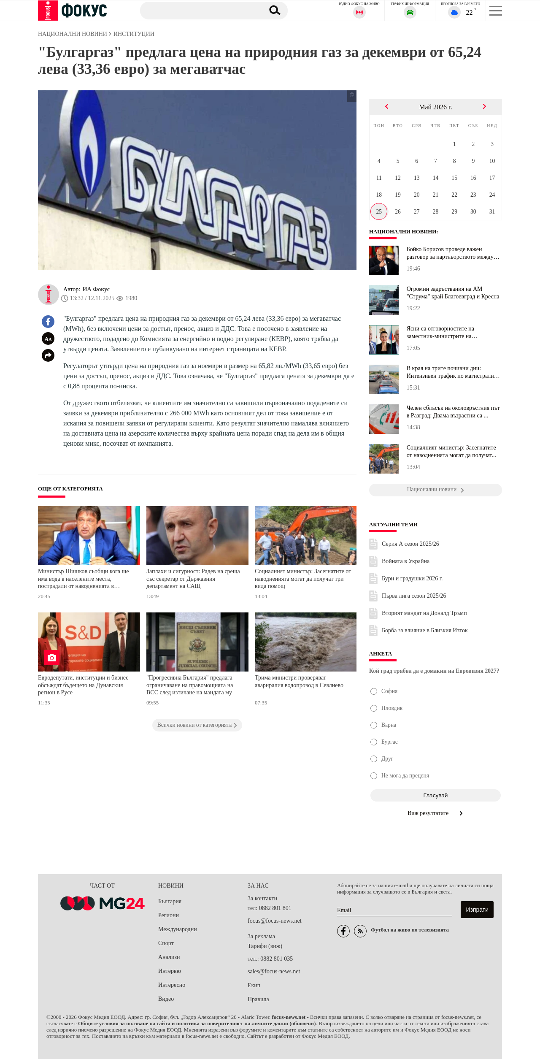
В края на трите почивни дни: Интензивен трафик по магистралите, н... (454, 372)
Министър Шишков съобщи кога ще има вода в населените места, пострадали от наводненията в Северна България (83, 579)
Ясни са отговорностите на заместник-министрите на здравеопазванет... (440, 332)
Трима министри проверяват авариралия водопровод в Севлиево (299, 681)
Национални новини (402, 232)
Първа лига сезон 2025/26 (414, 596)
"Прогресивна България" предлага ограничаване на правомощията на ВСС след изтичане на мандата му (189, 685)
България (169, 901)
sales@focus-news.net (274, 971)
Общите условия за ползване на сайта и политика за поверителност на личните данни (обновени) (197, 1023)
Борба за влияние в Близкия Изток (425, 630)
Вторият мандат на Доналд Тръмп (424, 613)
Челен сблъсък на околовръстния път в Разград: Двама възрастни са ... (453, 412)
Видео (166, 999)
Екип (254, 985)
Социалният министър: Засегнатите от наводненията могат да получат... (451, 451)
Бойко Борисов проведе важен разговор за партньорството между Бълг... (450, 253)
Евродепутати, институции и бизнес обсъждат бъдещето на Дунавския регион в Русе (83, 685)
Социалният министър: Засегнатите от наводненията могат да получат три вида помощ (303, 578)
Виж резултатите (436, 813)
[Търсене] (198, 10)
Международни (177, 929)
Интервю (169, 971)
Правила (258, 999)
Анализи (169, 957)
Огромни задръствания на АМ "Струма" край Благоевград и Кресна (453, 293)
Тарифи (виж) (265, 946)
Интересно (171, 985)
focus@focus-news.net (275, 921)
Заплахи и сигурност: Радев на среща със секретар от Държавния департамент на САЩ (193, 578)
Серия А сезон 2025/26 (410, 544)
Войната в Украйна (405, 561)
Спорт (166, 943)
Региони (168, 915)
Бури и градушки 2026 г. (412, 578)
